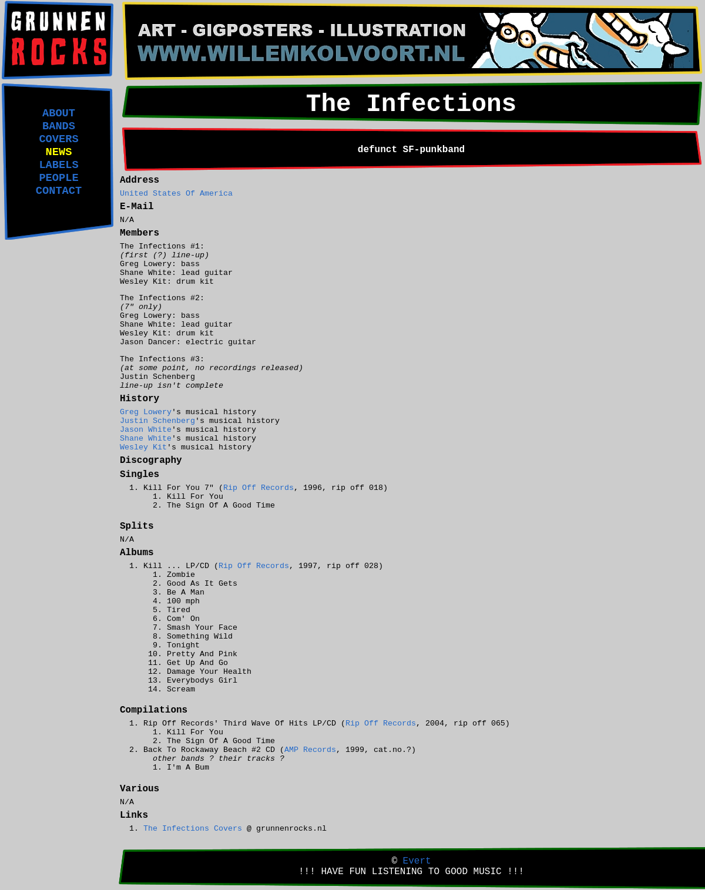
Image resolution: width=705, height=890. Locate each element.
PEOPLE (58, 178)
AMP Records (310, 749)
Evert (417, 861)
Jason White (146, 429)
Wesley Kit (143, 447)
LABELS (58, 165)
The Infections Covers (192, 828)
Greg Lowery (146, 412)
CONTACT (59, 190)
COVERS (58, 139)
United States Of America (176, 193)
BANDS (58, 126)
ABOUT (58, 113)
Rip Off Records (258, 487)
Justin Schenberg (157, 421)
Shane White (146, 438)
